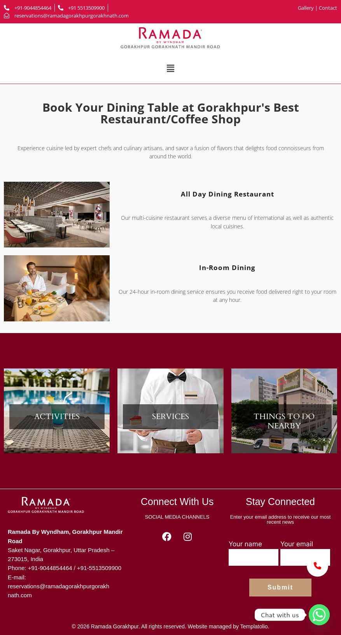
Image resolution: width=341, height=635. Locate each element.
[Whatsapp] (319, 614)
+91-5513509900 (99, 568)
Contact (328, 7)
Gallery (306, 7)
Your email (305, 553)
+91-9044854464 (50, 568)
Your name (253, 553)
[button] (170, 68)
